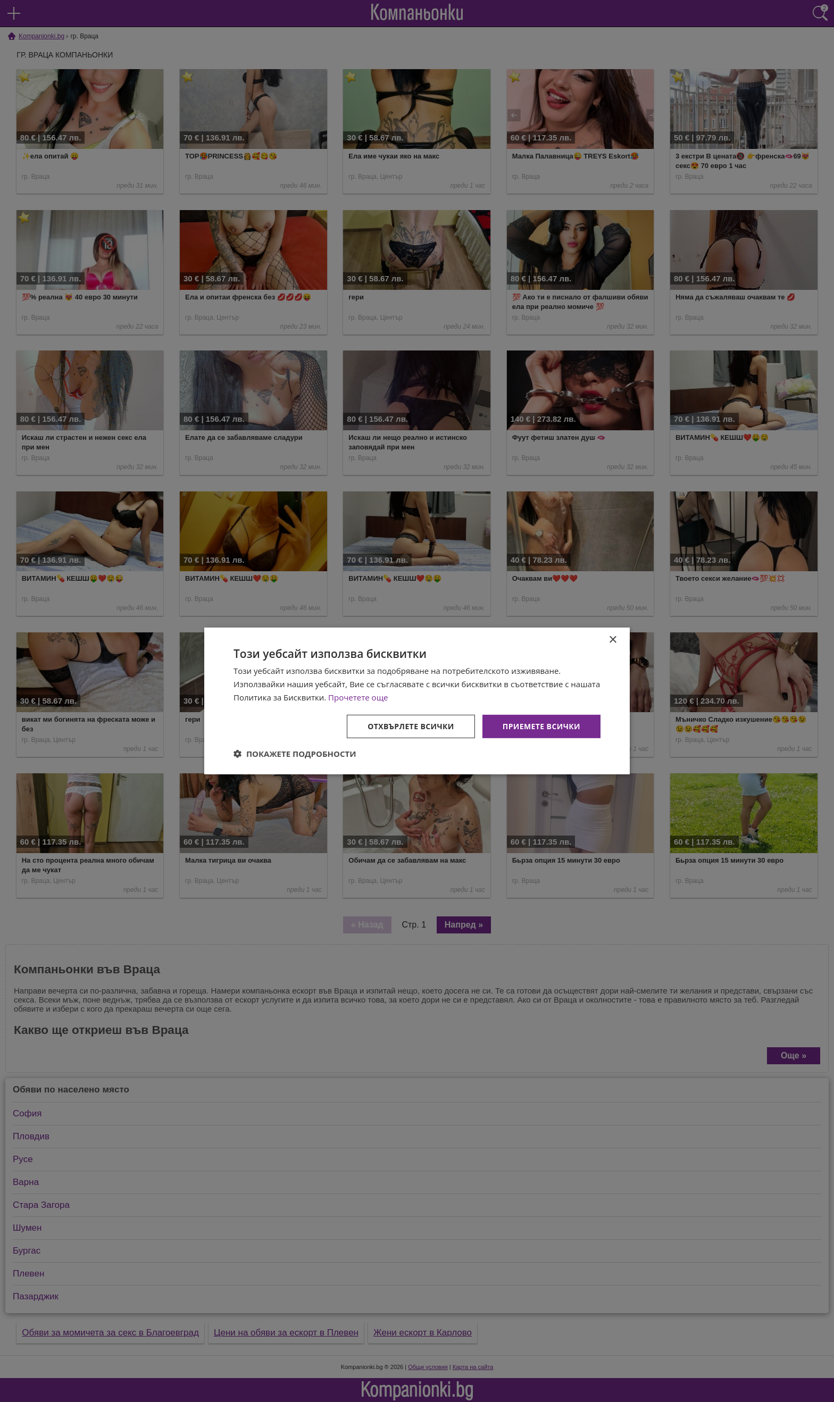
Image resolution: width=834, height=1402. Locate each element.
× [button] (612, 640)
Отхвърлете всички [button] (411, 726)
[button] (294, 753)
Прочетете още (358, 697)
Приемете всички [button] (541, 726)
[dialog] (417, 701)
